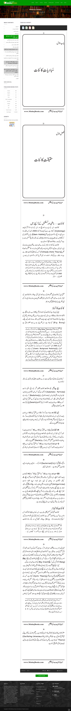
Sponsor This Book (41, 675)
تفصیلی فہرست (15, 28)
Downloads (51, 2)
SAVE (48, 670)
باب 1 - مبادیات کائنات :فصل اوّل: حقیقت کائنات (12, 37)
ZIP (8, 107)
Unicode (8, 101)
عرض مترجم (16, 31)
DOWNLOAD (60, 670)
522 (16, 97)
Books (45, 2)
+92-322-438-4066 (57, 692)
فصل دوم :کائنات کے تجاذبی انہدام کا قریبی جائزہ (11, 75)
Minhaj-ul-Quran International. (16, 709)
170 (16, 101)
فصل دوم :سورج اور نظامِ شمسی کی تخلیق (11, 52)
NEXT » (28, 670)
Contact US (38, 703)
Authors (57, 2)
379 (16, 107)
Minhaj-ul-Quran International (41, 689)
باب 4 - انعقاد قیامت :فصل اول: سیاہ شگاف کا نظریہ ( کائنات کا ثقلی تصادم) (10, 71)
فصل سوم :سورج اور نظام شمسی (12, 42)
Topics (41, 2)
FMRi (37, 698)
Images (8, 103)
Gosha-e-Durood (39, 696)
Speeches (38, 691)
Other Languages (8, 99)
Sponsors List (38, 701)
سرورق (17, 26)
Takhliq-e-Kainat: (32, 11)
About (37, 2)
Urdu (65, 2)
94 (15, 92)
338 (16, 105)
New (61, 2)
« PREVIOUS (23, 670)
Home (33, 2)
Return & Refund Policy (40, 686)
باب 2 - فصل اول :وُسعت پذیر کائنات (10, 49)
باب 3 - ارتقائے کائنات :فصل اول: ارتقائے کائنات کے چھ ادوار (11, 62)
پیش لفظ (16, 33)
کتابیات (17, 78)
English (8, 92)
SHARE (44, 670)
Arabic (8, 95)
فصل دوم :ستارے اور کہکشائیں (12, 39)
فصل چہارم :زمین (15, 44)
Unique (8, 90)
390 (16, 103)
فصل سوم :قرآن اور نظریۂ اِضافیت (12, 55)
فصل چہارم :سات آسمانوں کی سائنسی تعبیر (11, 58)
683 (16, 90)
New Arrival (8, 82)
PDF (8, 105)
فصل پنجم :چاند (15, 47)
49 (15, 95)
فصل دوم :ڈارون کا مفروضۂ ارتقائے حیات (12, 66)
